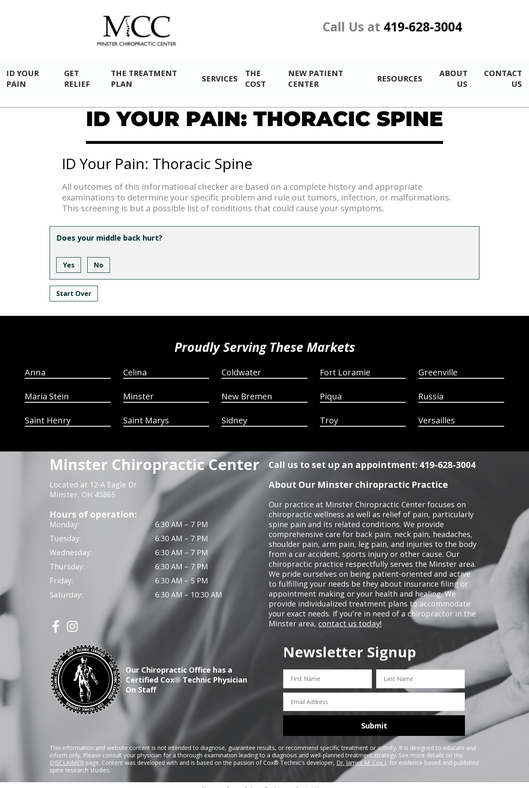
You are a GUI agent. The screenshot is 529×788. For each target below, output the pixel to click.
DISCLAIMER (67, 755)
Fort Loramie (345, 365)
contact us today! (349, 616)
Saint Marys (146, 413)
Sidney (234, 413)
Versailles (436, 413)
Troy (329, 413)
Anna (35, 365)
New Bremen (247, 389)
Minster (138, 389)
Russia (430, 389)
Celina (135, 365)
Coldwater (241, 365)
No (98, 258)
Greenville (438, 365)
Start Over (73, 286)
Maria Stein (47, 389)
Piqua (331, 389)
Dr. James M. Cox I (361, 755)
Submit (374, 719)
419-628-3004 (423, 26)
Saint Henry (48, 413)
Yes (68, 258)
